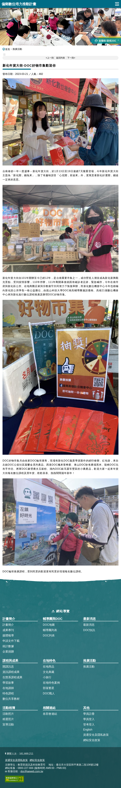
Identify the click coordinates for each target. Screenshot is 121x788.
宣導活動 (8, 724)
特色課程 (8, 693)
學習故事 (8, 682)
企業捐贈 (8, 651)
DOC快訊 (89, 630)
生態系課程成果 (12, 677)
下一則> (71, 58)
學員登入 (89, 719)
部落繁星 (48, 688)
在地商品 (48, 666)
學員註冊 (89, 713)
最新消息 (89, 624)
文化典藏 (48, 672)
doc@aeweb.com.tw (31, 771)
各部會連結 (50, 713)
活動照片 (8, 713)
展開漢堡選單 (117, 4)
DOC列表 (49, 635)
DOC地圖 (49, 624)
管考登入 (89, 724)
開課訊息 (8, 666)
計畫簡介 (8, 624)
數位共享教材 (11, 698)
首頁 (6, 49)
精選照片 (8, 719)
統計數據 (8, 646)
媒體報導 (8, 635)
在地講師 (8, 688)
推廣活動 (17, 49)
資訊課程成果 (11, 672)
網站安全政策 (91, 740)
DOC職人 (49, 693)
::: (4, 606)
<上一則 (50, 58)
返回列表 (60, 58)
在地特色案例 (51, 682)
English (87, 729)
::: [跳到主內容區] (4, 54)
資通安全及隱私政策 (96, 734)
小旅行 (47, 677)
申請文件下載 (11, 640)
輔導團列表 (50, 630)
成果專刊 (8, 630)
